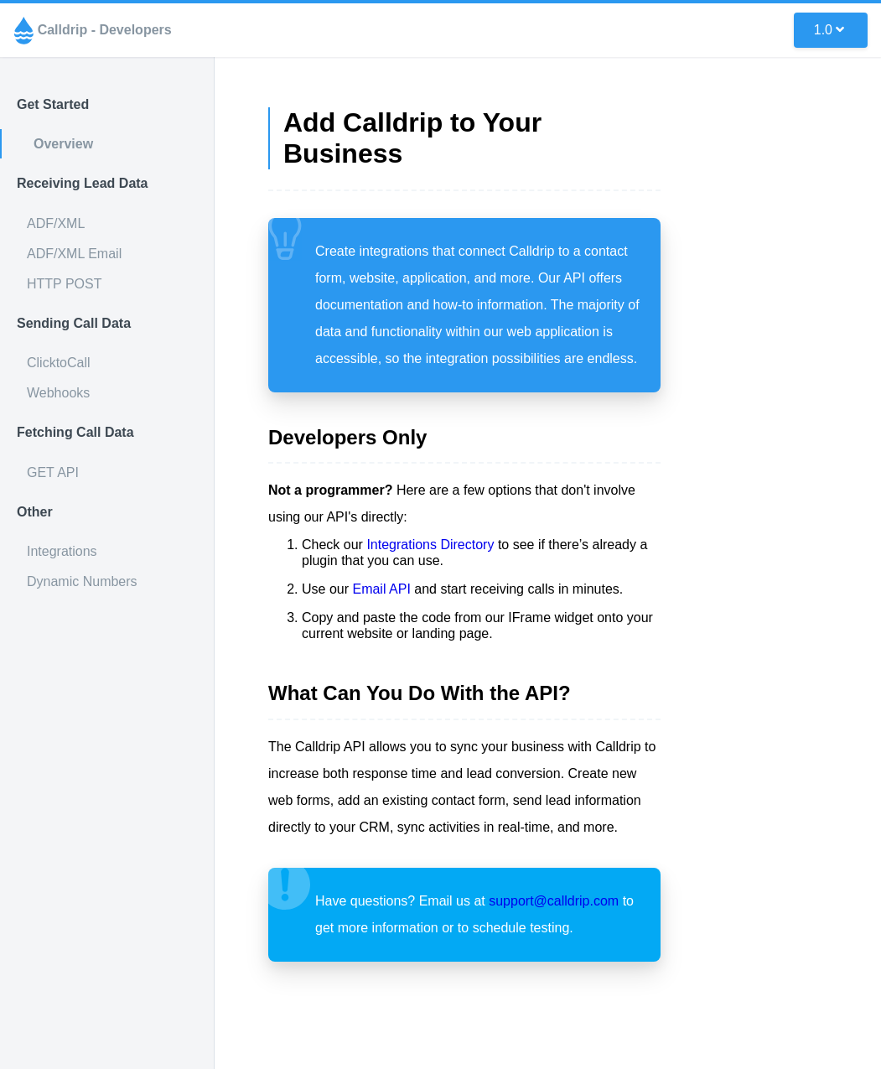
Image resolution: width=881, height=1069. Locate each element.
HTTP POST (64, 284)
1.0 (829, 30)
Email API (381, 589)
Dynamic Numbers (82, 581)
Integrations (62, 551)
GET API (53, 472)
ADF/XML (56, 223)
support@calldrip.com (554, 901)
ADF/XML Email (74, 253)
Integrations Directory (430, 544)
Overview (63, 144)
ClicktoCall (59, 362)
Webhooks (58, 393)
